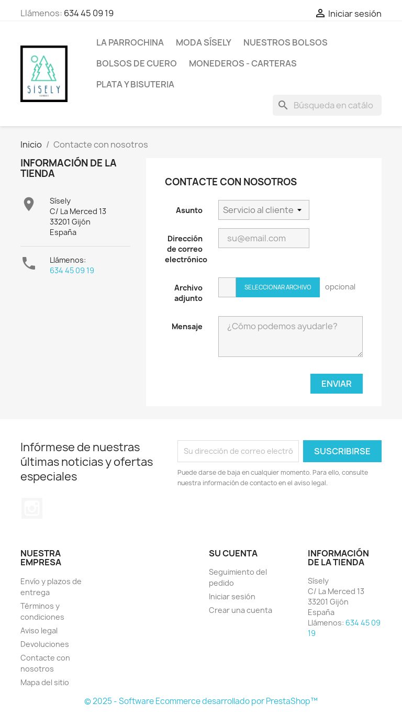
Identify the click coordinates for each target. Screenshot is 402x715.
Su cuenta (233, 553)
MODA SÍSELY (203, 42)
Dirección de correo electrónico (186, 248)
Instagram (31, 508)
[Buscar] (327, 105)
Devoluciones (44, 644)
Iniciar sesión (232, 596)
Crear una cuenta (240, 610)
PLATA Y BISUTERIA (135, 84)
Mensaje (187, 326)
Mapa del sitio (44, 682)
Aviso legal (39, 630)
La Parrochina (130, 42)
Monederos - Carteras (243, 63)
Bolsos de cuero (136, 63)
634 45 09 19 (89, 13)
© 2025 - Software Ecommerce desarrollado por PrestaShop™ (201, 701)
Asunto (189, 210)
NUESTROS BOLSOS (285, 42)
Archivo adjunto (188, 293)
